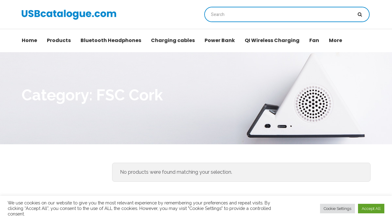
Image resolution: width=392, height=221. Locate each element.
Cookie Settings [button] (337, 208)
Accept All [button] (371, 208)
